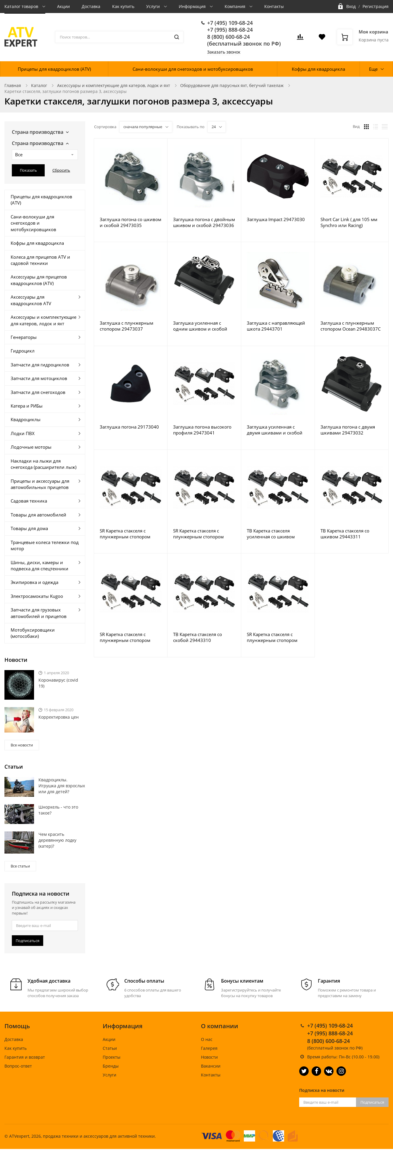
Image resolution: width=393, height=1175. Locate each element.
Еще (373, 69)
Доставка (91, 6)
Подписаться (27, 940)
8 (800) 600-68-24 (228, 36)
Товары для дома (29, 528)
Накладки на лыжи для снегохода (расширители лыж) (43, 464)
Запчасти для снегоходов (38, 392)
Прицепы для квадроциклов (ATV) (54, 69)
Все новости (22, 745)
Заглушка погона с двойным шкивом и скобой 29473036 (204, 222)
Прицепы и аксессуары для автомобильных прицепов (40, 484)
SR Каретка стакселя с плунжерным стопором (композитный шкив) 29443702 (272, 637)
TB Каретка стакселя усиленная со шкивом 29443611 (271, 534)
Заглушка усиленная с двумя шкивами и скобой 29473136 (274, 430)
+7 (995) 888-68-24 (230, 29)
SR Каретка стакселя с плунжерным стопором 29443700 (125, 637)
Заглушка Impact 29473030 (276, 219)
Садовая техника (29, 501)
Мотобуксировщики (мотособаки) (33, 633)
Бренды (111, 1066)
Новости (209, 1057)
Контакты (274, 6)
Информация (193, 6)
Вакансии (210, 1066)
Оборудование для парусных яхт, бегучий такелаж (232, 85)
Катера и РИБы (27, 406)
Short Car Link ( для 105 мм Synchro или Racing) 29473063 (348, 222)
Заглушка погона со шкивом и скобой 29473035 (130, 222)
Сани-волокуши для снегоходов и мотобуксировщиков (193, 69)
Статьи (110, 1048)
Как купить (123, 6)
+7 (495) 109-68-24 (230, 22)
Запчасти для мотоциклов (39, 378)
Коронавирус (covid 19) (58, 683)
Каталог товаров (21, 6)
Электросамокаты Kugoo (37, 596)
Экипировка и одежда (34, 582)
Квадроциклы (26, 419)
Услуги (153, 6)
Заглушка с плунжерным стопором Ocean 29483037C (350, 326)
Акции (63, 6)
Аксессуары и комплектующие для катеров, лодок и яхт (113, 85)
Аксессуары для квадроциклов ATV (31, 300)
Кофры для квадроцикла (318, 69)
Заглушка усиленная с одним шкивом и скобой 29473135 (200, 326)
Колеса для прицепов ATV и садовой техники (40, 260)
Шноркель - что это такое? (58, 810)
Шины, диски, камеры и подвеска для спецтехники (39, 565)
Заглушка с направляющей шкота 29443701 (276, 326)
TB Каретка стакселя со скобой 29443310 (197, 637)
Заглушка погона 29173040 (129, 427)
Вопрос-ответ (18, 1066)
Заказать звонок (223, 52)
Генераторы (24, 337)
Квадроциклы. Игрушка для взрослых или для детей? (61, 785)
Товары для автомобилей (38, 515)
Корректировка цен (58, 717)
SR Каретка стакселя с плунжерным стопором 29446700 (125, 534)
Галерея (209, 1048)
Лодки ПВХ (23, 433)
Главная (12, 85)
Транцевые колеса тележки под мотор (45, 545)
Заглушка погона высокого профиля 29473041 (202, 430)
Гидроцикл (23, 351)
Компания (236, 6)
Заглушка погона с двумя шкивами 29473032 (347, 430)
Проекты (111, 1057)
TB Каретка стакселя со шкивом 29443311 (344, 534)
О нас (206, 1039)
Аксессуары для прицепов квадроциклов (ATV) (39, 280)
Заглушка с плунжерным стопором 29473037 (126, 326)
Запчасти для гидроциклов (40, 365)
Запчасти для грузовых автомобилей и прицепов (39, 613)
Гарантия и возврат (24, 1057)
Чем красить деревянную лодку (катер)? (57, 840)
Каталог (39, 85)
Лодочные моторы (31, 447)
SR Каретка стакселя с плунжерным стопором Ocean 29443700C (198, 534)
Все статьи (20, 866)
